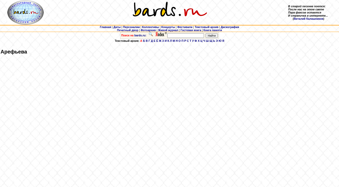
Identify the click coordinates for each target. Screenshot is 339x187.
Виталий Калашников (308, 18)
